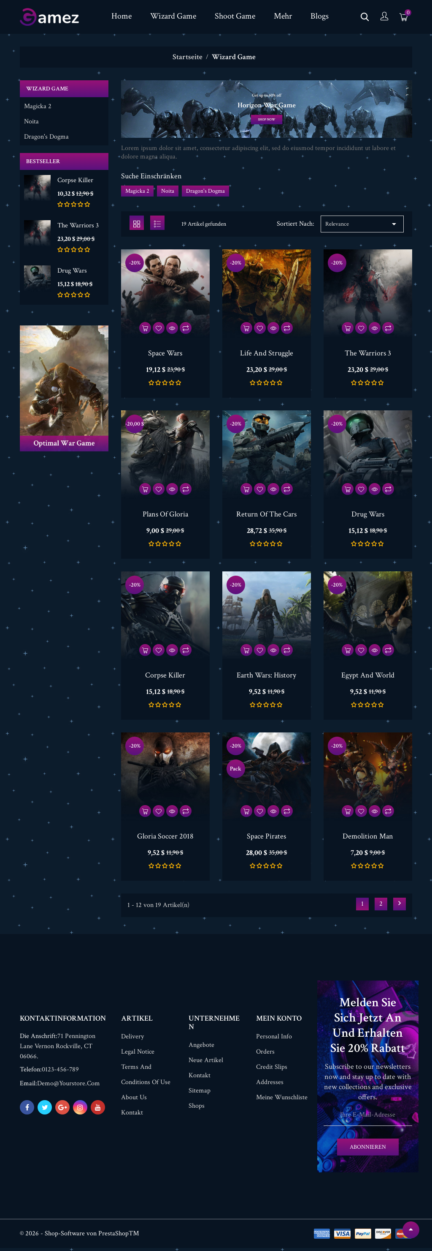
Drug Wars (72, 270)
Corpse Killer (75, 180)
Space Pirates (266, 837)
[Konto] (384, 17)
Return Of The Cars (266, 515)
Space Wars (165, 354)
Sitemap (200, 1093)
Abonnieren (368, 1150)
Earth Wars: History (266, 676)
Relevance (362, 225)
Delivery (132, 1039)
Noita (31, 121)
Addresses (270, 1085)
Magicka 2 (37, 106)
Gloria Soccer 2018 (165, 837)
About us (134, 1100)
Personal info (274, 1039)
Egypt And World (367, 676)
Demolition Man (368, 837)
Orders (265, 1054)
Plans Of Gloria (165, 515)
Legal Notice (137, 1054)
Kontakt (132, 1115)
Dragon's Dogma (46, 137)
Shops (197, 1108)
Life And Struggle (266, 354)
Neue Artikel (206, 1063)
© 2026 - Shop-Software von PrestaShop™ (79, 1236)
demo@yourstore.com (68, 1086)
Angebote (201, 1047)
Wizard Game (47, 89)
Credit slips (271, 1069)
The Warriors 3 (78, 225)
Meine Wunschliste (282, 1100)
